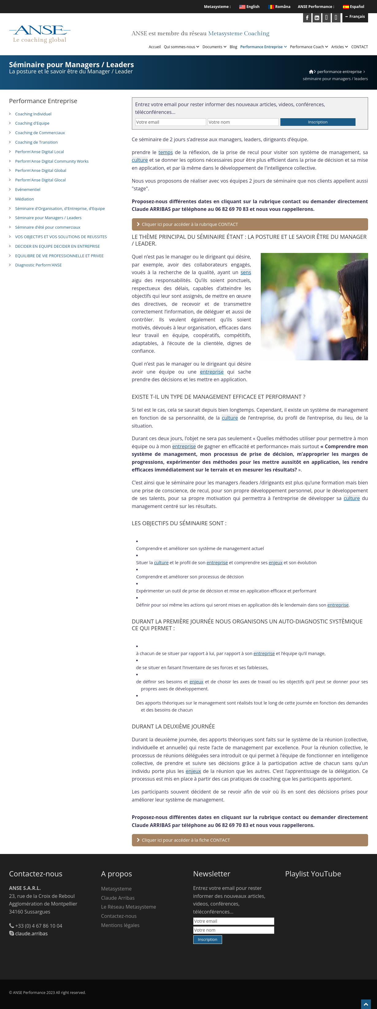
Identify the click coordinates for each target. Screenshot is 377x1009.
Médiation (24, 199)
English (249, 6)
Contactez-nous (119, 916)
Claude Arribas (118, 898)
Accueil (155, 46)
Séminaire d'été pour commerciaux (47, 227)
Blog (233, 46)
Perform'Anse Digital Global (40, 170)
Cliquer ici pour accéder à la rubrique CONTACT (187, 224)
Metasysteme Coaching (238, 33)
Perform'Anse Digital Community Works (52, 161)
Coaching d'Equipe (32, 123)
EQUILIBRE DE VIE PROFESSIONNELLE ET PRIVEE (59, 255)
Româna (279, 6)
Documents (214, 46)
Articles (339, 46)
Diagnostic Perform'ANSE (38, 265)
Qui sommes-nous (181, 46)
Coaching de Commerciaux (40, 132)
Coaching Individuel (33, 114)
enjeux (276, 562)
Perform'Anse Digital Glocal (40, 180)
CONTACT (359, 46)
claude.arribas (31, 933)
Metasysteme (116, 888)
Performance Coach (309, 46)
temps (166, 152)
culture (140, 160)
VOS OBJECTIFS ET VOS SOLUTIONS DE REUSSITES (61, 236)
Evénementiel (27, 189)
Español (357, 6)
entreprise (212, 371)
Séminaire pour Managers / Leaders (48, 217)
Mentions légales (120, 925)
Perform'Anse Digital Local (39, 151)
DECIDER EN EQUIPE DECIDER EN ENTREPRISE (57, 246)
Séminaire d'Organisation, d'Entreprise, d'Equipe (60, 208)
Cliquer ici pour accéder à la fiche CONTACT (183, 840)
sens (245, 272)
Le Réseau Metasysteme (128, 906)
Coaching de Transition (36, 142)
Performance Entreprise (263, 46)
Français (355, 16)
